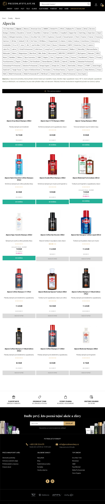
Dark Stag (82, 33)
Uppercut (79, 70)
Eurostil (58, 37)
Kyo (84, 45)
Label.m (90, 45)
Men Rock (33, 53)
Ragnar (18, 61)
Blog (38, 461)
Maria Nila (81, 49)
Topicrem (71, 70)
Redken (25, 61)
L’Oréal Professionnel (26, 49)
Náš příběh (40, 458)
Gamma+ (6, 41)
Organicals (59, 57)
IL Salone (62, 41)
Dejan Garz (91, 33)
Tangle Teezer (17, 70)
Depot (99, 33)
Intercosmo (95, 41)
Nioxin (5, 57)
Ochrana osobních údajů (10, 461)
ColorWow (54, 33)
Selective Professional (30, 66)
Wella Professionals (15, 74)
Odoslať (69, 423)
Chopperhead (52, 41)
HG (27, 41)
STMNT (87, 66)
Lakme (14, 49)
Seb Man (72, 61)
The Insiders (47, 70)
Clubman (46, 33)
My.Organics (82, 53)
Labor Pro (6, 49)
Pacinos (73, 57)
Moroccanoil (52, 53)
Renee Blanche (47, 61)
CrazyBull (63, 33)
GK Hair (14, 41)
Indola (70, 41)
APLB (62, 29)
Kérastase (62, 45)
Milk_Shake (42, 53)
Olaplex (45, 57)
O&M (39, 57)
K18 (43, 45)
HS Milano (42, 41)
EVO (44, 37)
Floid (77, 37)
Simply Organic (44, 66)
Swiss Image (97, 66)
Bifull (85, 29)
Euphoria (51, 37)
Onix (51, 57)
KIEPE (70, 45)
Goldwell (21, 41)
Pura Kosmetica (8, 61)
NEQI (97, 53)
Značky (10, 18)
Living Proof (48, 49)
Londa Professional (61, 49)
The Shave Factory (59, 70)
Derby (5, 37)
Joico (22, 45)
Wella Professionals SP (31, 74)
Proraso (99, 57)
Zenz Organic (82, 74)
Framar (90, 37)
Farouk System (68, 37)
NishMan (12, 57)
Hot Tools (34, 41)
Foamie (83, 37)
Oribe (67, 57)
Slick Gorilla (71, 66)
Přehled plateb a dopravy (10, 464)
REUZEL (57, 61)
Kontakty (40, 467)
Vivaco (99, 70)
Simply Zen (55, 66)
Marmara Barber (92, 49)
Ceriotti (29, 33)
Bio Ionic (92, 29)
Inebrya (76, 41)
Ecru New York (35, 37)
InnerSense (85, 41)
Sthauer (80, 66)
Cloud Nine (37, 33)
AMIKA (46, 29)
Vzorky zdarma (42, 470)
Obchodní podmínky (8, 458)
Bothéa (12, 33)
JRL (28, 45)
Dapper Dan (73, 33)
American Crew (36, 29)
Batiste (79, 29)
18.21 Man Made (8, 29)
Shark (63, 66)
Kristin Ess (77, 45)
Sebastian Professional (85, 61)
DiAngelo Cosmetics (15, 37)
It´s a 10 (15, 45)
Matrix (14, 53)
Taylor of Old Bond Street (32, 70)
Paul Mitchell (83, 57)
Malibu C (72, 49)
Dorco (27, 37)
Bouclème (21, 33)
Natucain (91, 53)
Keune (55, 45)
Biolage (5, 33)
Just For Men (35, 45)
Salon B (64, 61)
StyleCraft (6, 70)
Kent (48, 45)
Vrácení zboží (6, 467)
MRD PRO (62, 53)
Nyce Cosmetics (30, 57)
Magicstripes (23, 53)
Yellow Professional (69, 74)
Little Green (38, 49)
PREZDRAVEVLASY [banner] (19, 3)
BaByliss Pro (70, 29)
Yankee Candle (55, 74)
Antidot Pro (54, 29)
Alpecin (18, 29)
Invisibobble (7, 45)
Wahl (4, 74)
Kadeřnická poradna (43, 464)
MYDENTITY (71, 53)
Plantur (91, 57)
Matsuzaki (6, 53)
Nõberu (20, 57)
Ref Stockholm (35, 61)
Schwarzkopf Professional (11, 66)
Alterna (26, 29)
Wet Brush (44, 74)
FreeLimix (99, 37)
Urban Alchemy (90, 70)
